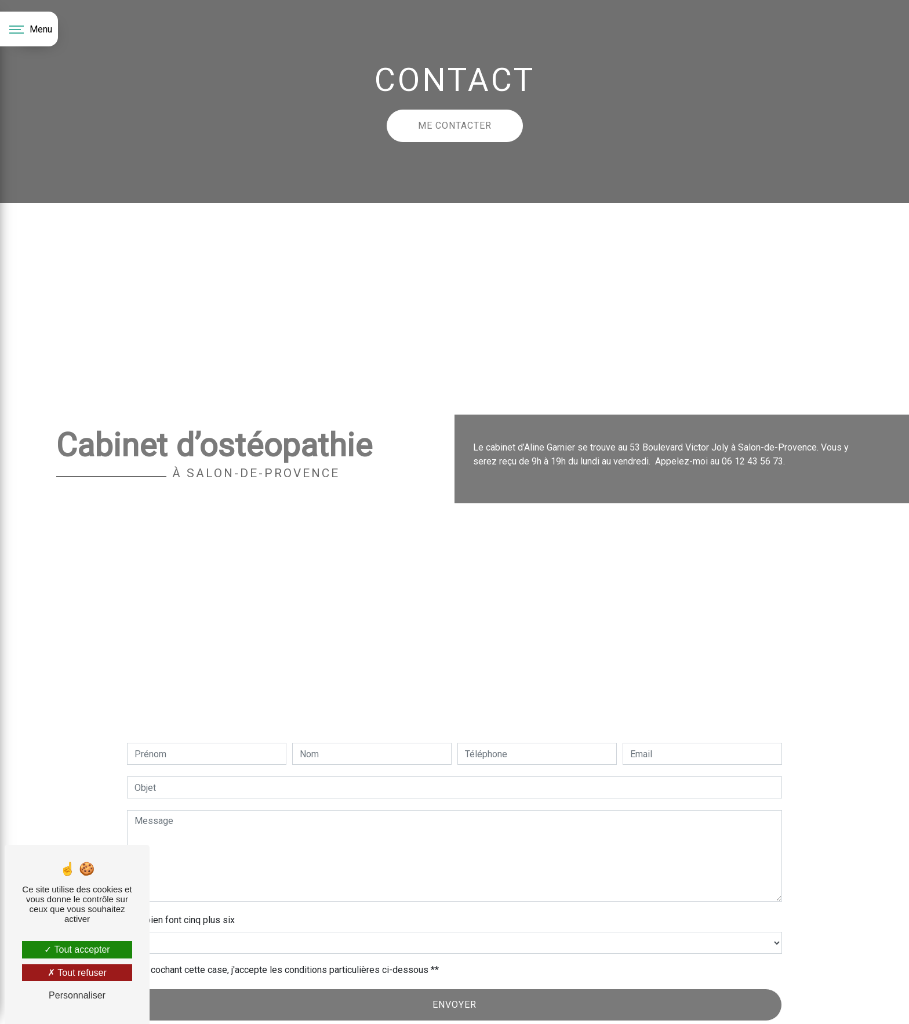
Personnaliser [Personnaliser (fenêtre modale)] (77, 995)
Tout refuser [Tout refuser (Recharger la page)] (77, 973)
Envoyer (454, 1004)
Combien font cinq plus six (181, 919)
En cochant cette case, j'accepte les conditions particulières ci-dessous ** (289, 969)
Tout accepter (77, 949)
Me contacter (455, 125)
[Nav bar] (29, 29)
